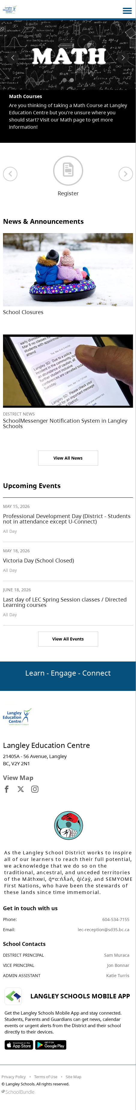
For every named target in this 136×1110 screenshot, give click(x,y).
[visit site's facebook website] (6, 789)
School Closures (23, 312)
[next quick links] (126, 174)
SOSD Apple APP (19, 1045)
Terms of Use (45, 1076)
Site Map (73, 1076)
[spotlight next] (123, 58)
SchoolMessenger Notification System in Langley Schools (65, 423)
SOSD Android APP (50, 1045)
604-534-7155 (115, 919)
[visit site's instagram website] (34, 789)
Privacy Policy (14, 1076)
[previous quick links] (10, 174)
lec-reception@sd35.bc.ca (103, 929)
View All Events (68, 639)
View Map (18, 777)
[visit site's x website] (20, 789)
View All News (68, 458)
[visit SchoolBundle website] (66, 1092)
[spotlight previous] (13, 58)
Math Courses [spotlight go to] (25, 96)
